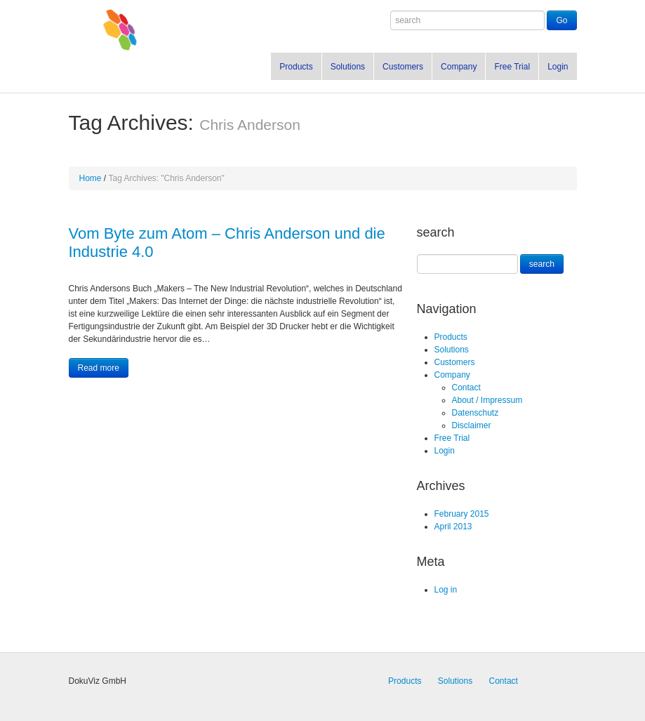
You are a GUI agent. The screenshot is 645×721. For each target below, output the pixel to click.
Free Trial (512, 67)
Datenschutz (475, 413)
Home (90, 178)
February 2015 (461, 514)
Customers (403, 67)
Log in (446, 590)
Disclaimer (471, 425)
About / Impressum (487, 400)
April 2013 (453, 526)
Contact (466, 387)
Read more (98, 368)
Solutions (348, 67)
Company (459, 67)
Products (295, 67)
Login (557, 67)
